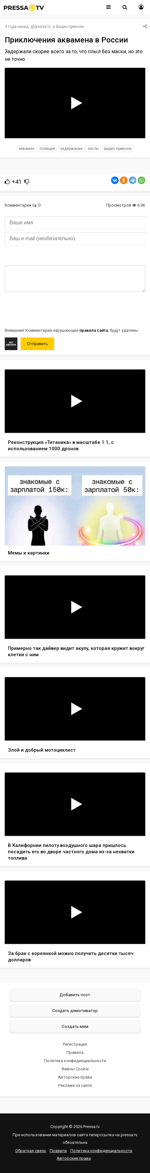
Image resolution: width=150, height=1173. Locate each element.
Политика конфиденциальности (75, 1060)
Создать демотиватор (75, 1010)
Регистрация (75, 1044)
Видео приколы (70, 26)
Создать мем (75, 1026)
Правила (75, 1052)
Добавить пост (74, 994)
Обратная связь (30, 1150)
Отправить (37, 343)
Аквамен (26, 148)
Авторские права (75, 1077)
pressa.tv (42, 26)
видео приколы (118, 148)
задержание (71, 148)
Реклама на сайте (75, 1085)
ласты (93, 148)
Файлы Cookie (75, 1069)
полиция (47, 148)
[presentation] (53, 309)
